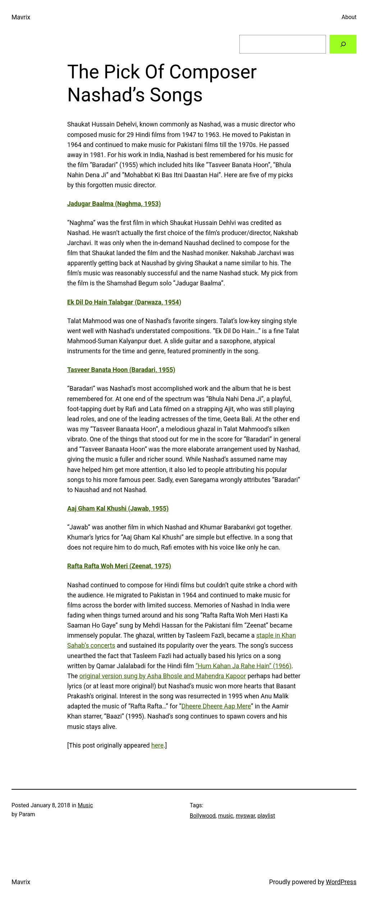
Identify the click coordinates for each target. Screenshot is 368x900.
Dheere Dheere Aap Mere (216, 706)
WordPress (341, 882)
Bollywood (203, 816)
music (225, 816)
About (349, 17)
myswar (245, 816)
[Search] (343, 44)
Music (85, 805)
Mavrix (21, 17)
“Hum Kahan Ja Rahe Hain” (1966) (243, 666)
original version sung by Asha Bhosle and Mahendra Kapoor (162, 676)
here (157, 745)
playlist (266, 816)
